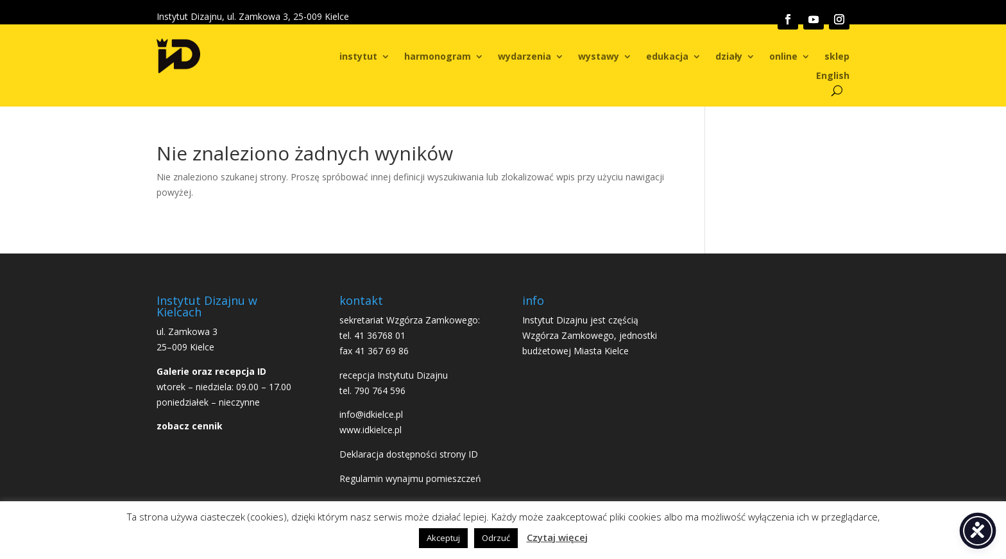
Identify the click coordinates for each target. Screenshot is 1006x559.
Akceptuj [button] (443, 538)
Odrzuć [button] (496, 538)
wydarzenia (524, 57)
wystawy (598, 57)
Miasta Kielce (601, 351)
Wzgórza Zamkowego (568, 335)
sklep (836, 57)
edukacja (667, 57)
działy (728, 57)
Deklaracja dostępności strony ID (408, 454)
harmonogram (437, 57)
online (783, 57)
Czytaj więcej (557, 537)
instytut (358, 57)
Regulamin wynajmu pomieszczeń (410, 478)
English (832, 76)
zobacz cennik (190, 426)
